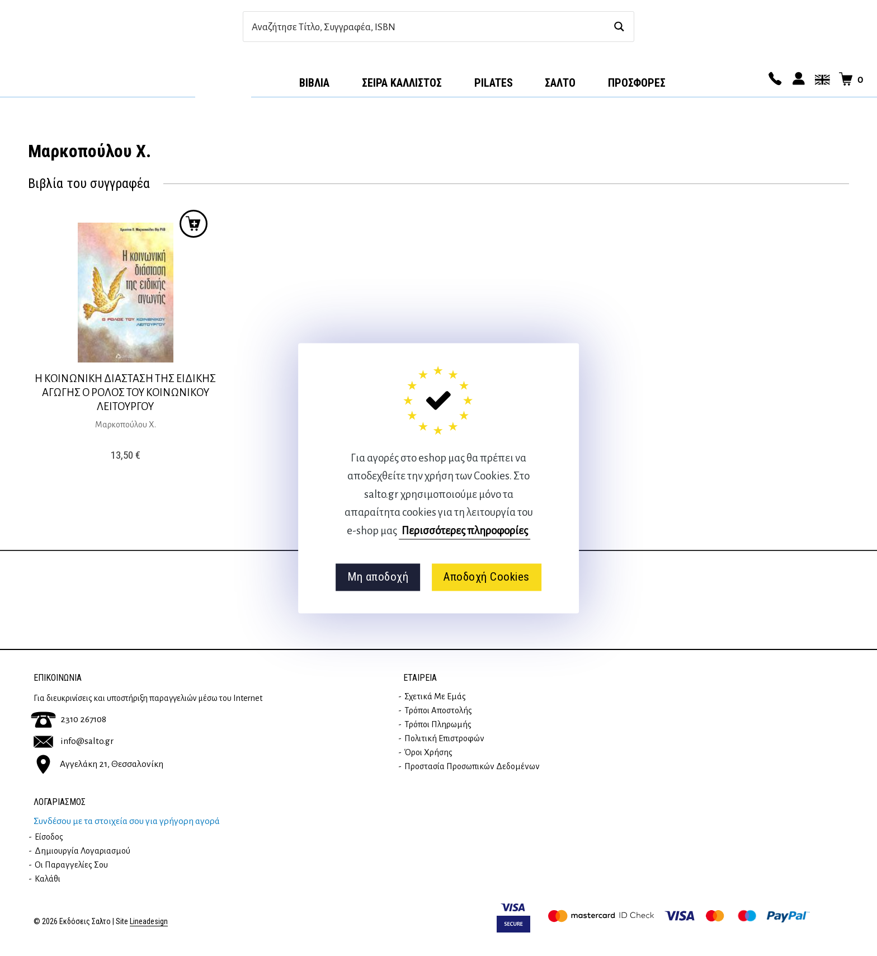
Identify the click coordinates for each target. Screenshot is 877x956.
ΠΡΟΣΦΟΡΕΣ (637, 83)
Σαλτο (560, 83)
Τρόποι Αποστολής (438, 710)
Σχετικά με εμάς (435, 696)
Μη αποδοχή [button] (377, 577)
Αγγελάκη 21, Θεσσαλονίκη (98, 764)
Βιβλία (314, 83)
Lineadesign (149, 921)
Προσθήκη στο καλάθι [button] (194, 224)
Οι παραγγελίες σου (71, 864)
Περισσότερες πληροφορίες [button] (465, 530)
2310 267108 (68, 719)
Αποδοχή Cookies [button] (486, 577)
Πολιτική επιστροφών (444, 738)
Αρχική (223, 79)
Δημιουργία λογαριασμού (82, 850)
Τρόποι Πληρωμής (437, 724)
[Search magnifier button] (618, 26)
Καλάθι (47, 878)
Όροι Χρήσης (428, 752)
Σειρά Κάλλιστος (402, 83)
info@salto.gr (74, 741)
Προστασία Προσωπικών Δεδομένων (472, 766)
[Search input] (426, 26)
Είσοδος (49, 836)
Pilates (493, 83)
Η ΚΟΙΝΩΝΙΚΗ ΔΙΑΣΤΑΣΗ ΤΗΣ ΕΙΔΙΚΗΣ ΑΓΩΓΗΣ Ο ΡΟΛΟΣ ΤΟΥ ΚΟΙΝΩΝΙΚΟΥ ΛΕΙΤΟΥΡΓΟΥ (125, 392)
